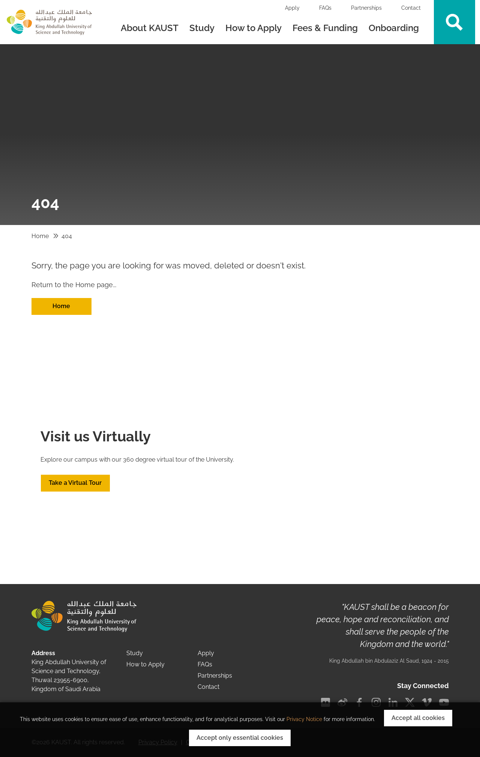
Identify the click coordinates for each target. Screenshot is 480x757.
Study (201, 27)
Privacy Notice (304, 719)
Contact (411, 8)
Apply (292, 8)
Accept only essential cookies (239, 737)
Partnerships (366, 8)
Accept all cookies (418, 717)
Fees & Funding (325, 27)
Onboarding (395, 27)
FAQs (325, 8)
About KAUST (149, 27)
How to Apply (253, 27)
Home (40, 236)
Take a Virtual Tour (75, 482)
